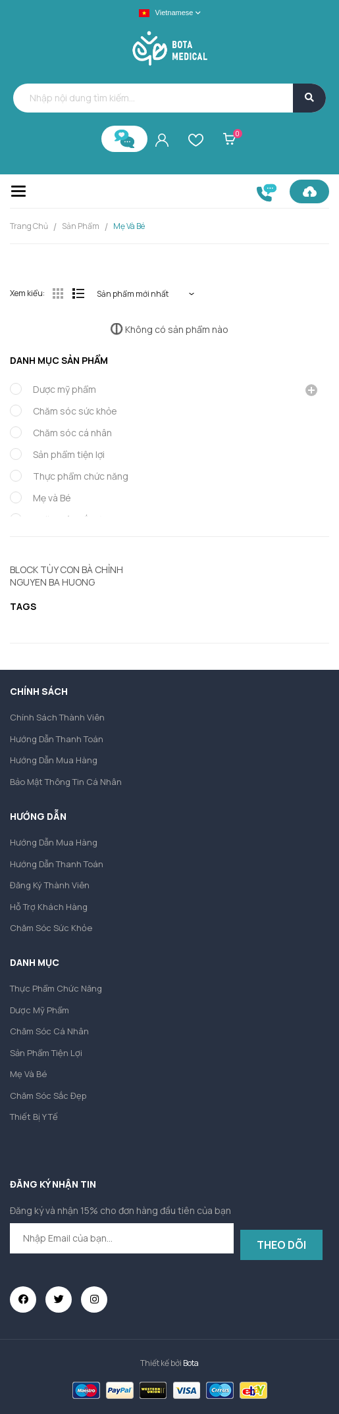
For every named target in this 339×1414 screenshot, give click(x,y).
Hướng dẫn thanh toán (56, 739)
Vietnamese (166, 13)
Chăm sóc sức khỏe (75, 411)
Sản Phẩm (80, 226)
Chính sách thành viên (57, 717)
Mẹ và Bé (129, 226)
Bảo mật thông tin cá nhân (66, 782)
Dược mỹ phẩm (64, 389)
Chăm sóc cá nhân (72, 432)
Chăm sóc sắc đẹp (48, 1095)
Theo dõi (281, 1245)
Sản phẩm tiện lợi (69, 454)
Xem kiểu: (27, 293)
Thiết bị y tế (34, 1117)
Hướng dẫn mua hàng (53, 760)
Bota (191, 1363)
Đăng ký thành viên (50, 885)
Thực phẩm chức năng (80, 476)
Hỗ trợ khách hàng (49, 907)
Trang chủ (29, 226)
